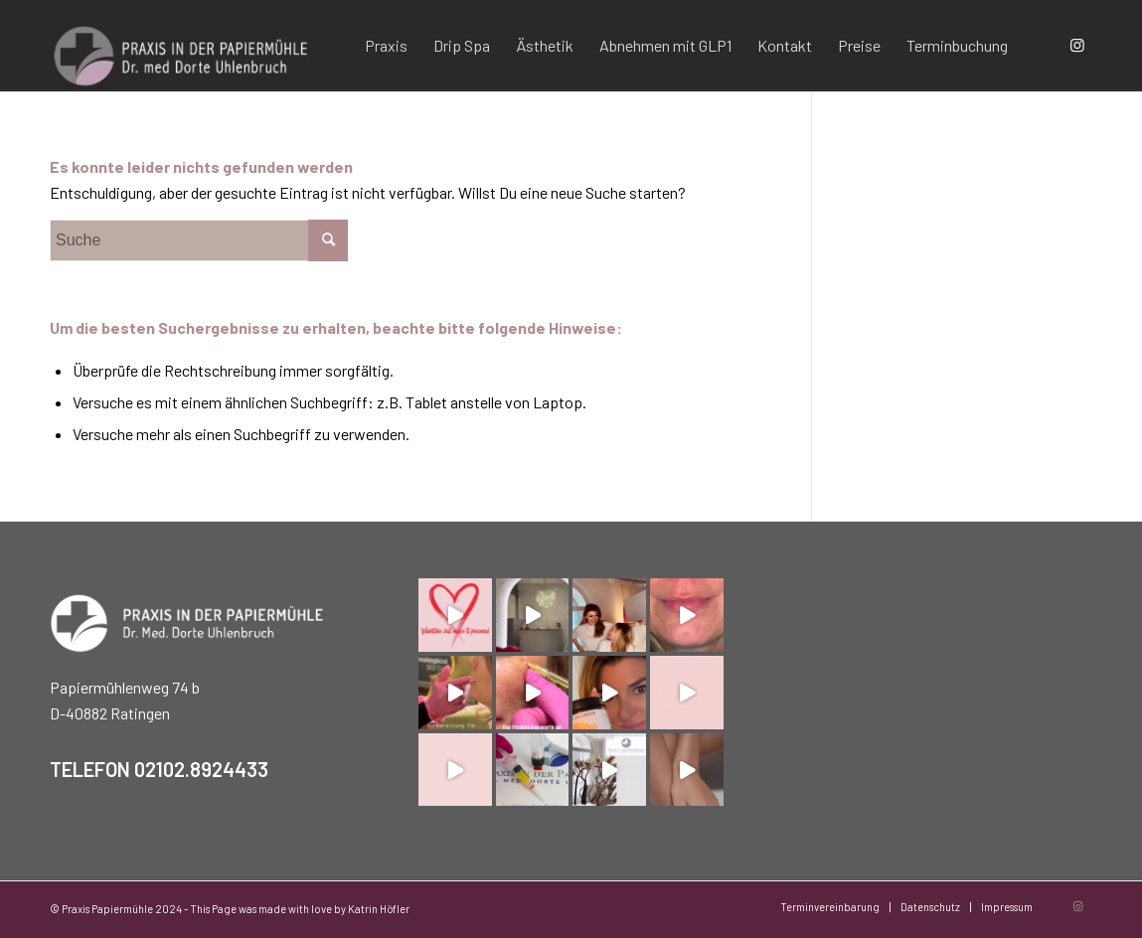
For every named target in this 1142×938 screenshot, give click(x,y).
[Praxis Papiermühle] (187, 45)
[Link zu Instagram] (1077, 45)
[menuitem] (386, 45)
